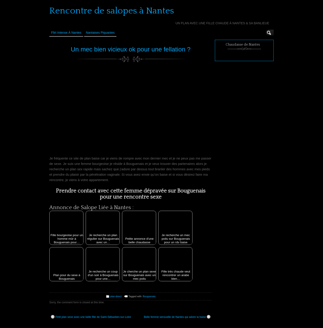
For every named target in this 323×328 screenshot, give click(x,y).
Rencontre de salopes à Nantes (111, 11)
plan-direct (116, 296)
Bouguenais (149, 296)
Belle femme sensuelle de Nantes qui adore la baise (177, 317)
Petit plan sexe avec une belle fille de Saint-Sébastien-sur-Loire (91, 317)
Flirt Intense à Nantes (66, 32)
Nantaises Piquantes (100, 32)
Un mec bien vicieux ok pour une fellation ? (131, 49)
